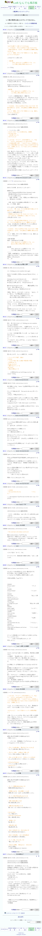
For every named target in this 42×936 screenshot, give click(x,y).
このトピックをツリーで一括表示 (15, 913)
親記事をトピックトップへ (21, 11)
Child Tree (21, 933)
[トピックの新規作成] (31, 23)
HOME (3, 7)
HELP (6, 7)
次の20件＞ (21, 917)
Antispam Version (21, 934)
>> (32, 26)
